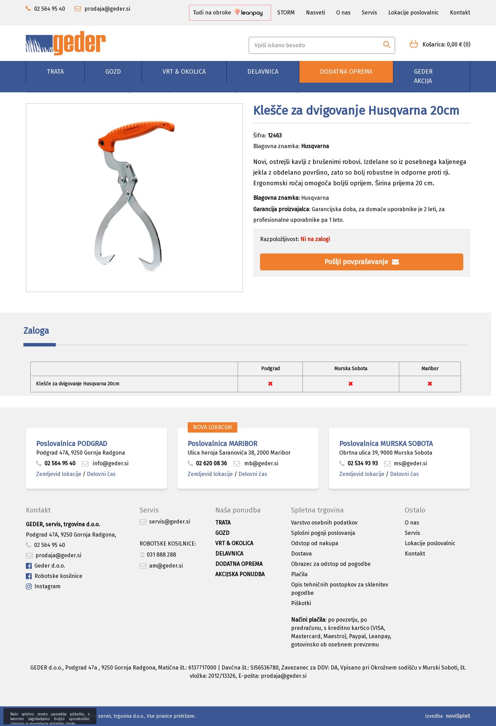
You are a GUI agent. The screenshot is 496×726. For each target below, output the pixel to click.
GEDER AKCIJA (423, 76)
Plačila (299, 574)
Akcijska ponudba (240, 574)
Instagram (43, 586)
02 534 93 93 (359, 463)
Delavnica (262, 71)
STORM (286, 12)
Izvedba (434, 716)
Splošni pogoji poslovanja (323, 533)
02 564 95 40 (55, 463)
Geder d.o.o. (45, 566)
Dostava (301, 553)
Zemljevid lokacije (58, 474)
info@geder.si (105, 463)
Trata (55, 71)
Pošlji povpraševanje (361, 262)
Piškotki (301, 603)
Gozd (113, 71)
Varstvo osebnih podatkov (324, 522)
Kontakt (460, 12)
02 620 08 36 (207, 463)
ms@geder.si (405, 463)
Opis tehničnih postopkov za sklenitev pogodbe (339, 588)
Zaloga (36, 331)
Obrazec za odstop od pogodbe (331, 564)
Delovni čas (101, 474)
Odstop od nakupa (314, 543)
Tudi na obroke (227, 12)
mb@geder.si (255, 463)
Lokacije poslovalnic (413, 12)
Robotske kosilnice (54, 576)
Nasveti (315, 12)
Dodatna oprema (346, 71)
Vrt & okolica (184, 71)
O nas (343, 12)
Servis (369, 12)
